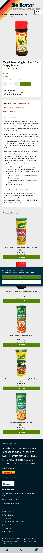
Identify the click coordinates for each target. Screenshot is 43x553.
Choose (21, 282)
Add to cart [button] (21, 257)
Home (5, 14)
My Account (7, 550)
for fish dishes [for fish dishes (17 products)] (18, 455)
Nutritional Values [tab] (9, 111)
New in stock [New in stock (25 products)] (16, 459)
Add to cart (25, 84)
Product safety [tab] (8, 107)
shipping (21, 79)
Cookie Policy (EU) (9, 528)
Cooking (11, 14)
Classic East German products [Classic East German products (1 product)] (29, 448)
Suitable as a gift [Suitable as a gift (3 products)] (16, 463)
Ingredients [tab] (20, 107)
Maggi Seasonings (16, 94)
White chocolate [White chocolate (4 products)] (29, 463)
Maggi (8, 94)
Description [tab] (7, 103)
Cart (33, 548)
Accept (21, 277)
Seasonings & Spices (21, 14)
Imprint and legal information (13, 522)
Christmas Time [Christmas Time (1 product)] (16, 448)
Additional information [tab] (22, 103)
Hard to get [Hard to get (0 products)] (28, 456)
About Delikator (9, 515)
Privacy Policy (8, 531)
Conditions (7, 518)
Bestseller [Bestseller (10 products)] (6, 448)
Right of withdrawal (10, 525)
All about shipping (9, 512)
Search (21, 550)
